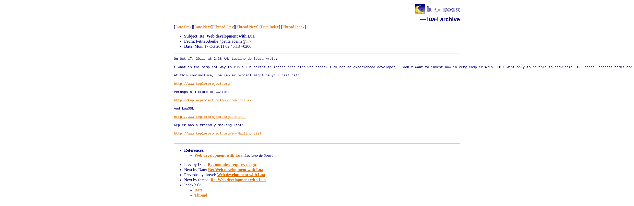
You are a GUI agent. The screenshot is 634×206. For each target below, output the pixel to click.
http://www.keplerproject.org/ (203, 84)
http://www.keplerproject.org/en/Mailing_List (218, 133)
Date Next (202, 27)
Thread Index (293, 27)
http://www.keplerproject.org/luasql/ (210, 117)
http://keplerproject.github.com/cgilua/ (213, 100)
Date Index (270, 27)
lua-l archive (443, 19)
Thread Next (247, 27)
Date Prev (183, 27)
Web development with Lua (218, 155)
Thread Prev (224, 27)
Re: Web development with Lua (235, 169)
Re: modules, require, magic (232, 164)
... (247, 41)
